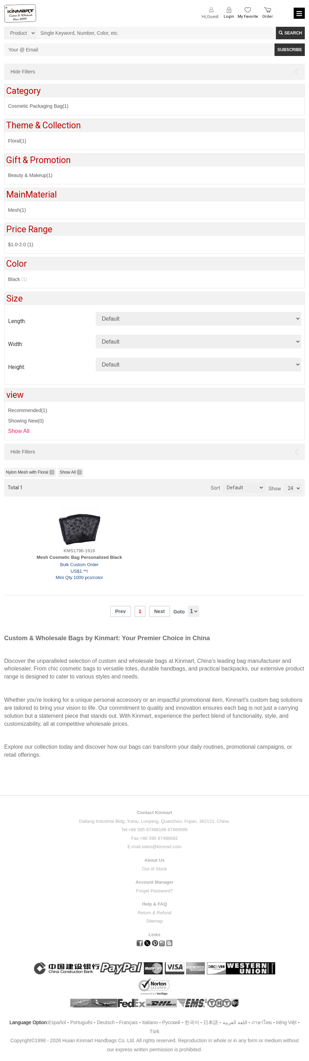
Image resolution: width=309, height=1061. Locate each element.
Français (128, 1022)
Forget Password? (154, 890)
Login (229, 16)
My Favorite (248, 16)
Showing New (26, 421)
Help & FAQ (154, 904)
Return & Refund (154, 912)
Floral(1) (17, 141)
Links (155, 934)
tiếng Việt (286, 1022)
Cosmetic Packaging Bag (38, 106)
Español (57, 1022)
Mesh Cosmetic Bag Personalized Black (79, 557)
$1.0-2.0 (20, 244)
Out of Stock (154, 868)
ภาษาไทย (262, 1022)
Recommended (27, 410)
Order (267, 16)
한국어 (192, 1022)
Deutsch (106, 1022)
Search (290, 33)
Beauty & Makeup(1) (30, 175)
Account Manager (154, 882)
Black (17, 279)
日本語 (210, 1022)
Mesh (17, 210)
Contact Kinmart (154, 812)
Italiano (150, 1022)
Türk (155, 1031)
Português (81, 1022)
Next (159, 611)
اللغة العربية (236, 1022)
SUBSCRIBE (289, 49)
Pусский (171, 1022)
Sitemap (154, 921)
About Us (155, 860)
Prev (120, 611)
